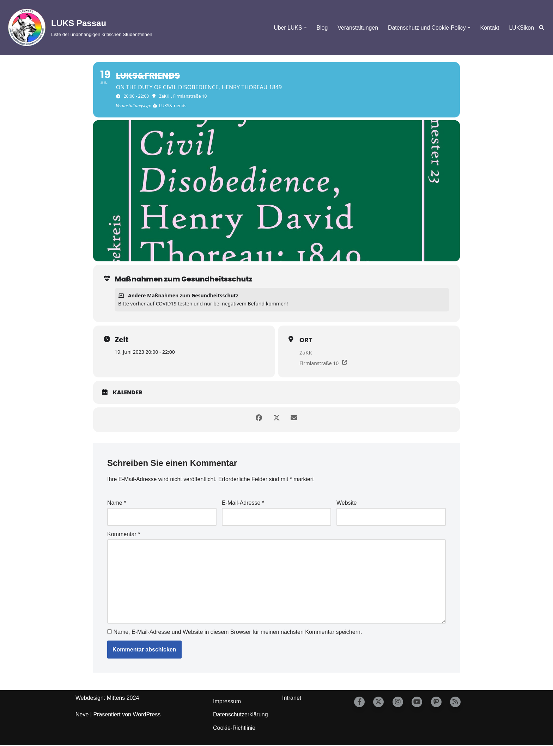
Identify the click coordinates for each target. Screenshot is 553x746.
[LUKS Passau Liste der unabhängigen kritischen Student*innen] (78, 27)
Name (116, 503)
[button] (304, 27)
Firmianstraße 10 (319, 363)
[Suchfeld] (541, 27)
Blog (321, 28)
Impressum (227, 702)
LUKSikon (521, 28)
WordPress (146, 715)
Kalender (127, 392)
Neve (82, 715)
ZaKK (305, 352)
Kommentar (123, 535)
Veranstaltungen (356, 28)
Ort (305, 339)
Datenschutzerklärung (240, 715)
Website (346, 503)
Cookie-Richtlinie (234, 729)
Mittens (116, 699)
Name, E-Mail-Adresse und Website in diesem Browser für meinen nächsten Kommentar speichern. (237, 633)
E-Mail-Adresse (243, 503)
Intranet (291, 699)
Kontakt (489, 28)
